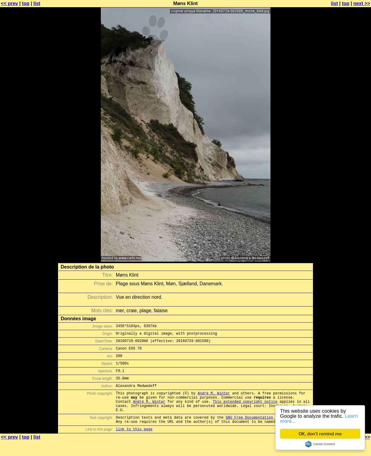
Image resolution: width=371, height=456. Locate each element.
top (25, 3)
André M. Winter (214, 402)
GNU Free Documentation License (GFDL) (265, 430)
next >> (361, 3)
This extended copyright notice (245, 412)
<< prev (9, 3)
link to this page (134, 444)
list (37, 3)
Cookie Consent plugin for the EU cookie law (320, 444)
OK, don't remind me (320, 434)
